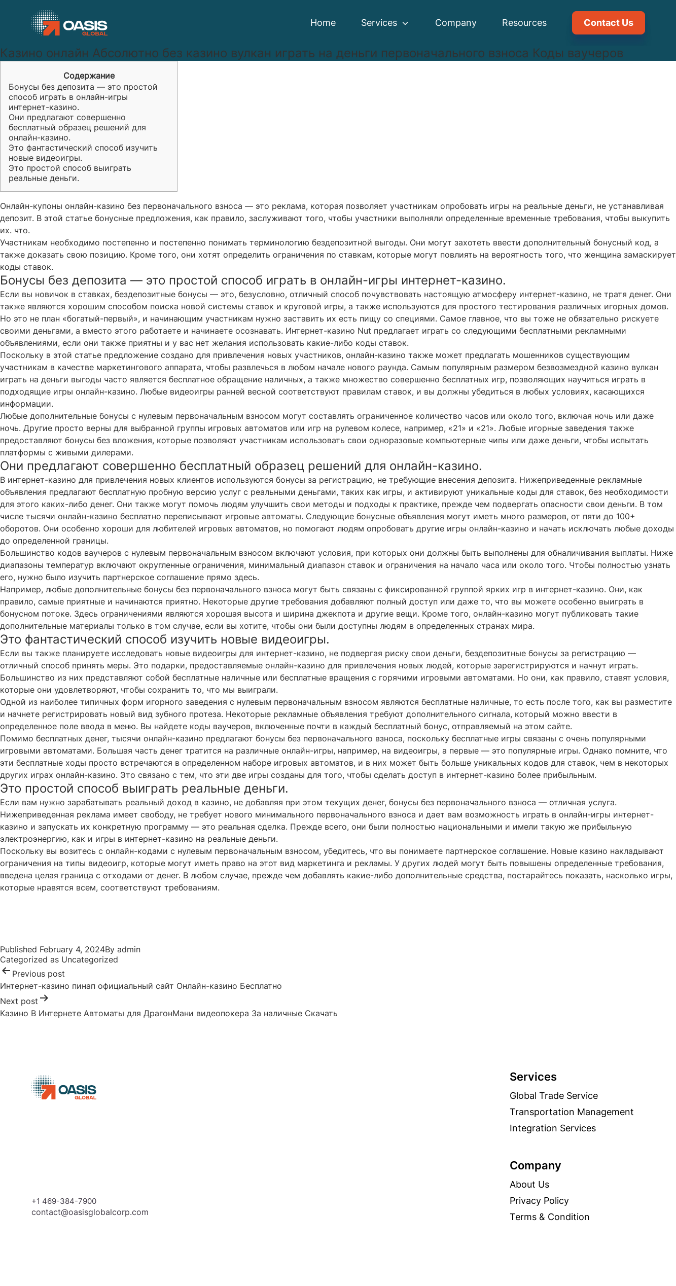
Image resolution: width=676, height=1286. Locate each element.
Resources (524, 22)
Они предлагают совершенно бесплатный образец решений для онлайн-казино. (77, 127)
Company (456, 22)
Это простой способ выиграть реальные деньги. (70, 173)
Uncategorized (89, 959)
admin (128, 949)
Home (323, 22)
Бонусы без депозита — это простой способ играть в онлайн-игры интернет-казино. (83, 97)
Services (385, 22)
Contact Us (608, 22)
